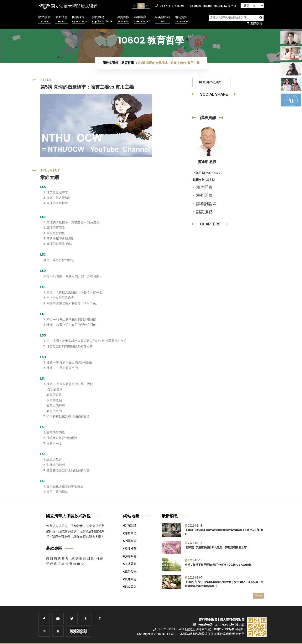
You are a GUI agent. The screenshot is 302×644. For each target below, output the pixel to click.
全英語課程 (162, 19)
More (258, 595)
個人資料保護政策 (232, 619)
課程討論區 (206, 203)
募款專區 (54, 548)
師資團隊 (123, 19)
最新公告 (130, 571)
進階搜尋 (255, 23)
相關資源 (181, 19)
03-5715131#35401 (169, 6)
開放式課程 (110, 63)
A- (134, 5)
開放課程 (79, 19)
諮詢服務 (204, 211)
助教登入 (130, 587)
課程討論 (130, 525)
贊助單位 (130, 533)
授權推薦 (130, 548)
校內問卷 (204, 187)
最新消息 (61, 19)
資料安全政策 (208, 619)
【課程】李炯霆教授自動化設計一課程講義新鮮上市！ (217, 547)
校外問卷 (204, 195)
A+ (147, 5)
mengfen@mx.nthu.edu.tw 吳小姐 (213, 6)
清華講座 (142, 19)
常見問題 (130, 579)
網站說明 (44, 19)
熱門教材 (102, 19)
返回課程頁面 (210, 82)
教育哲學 (128, 63)
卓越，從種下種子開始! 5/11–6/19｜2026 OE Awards (218, 565)
